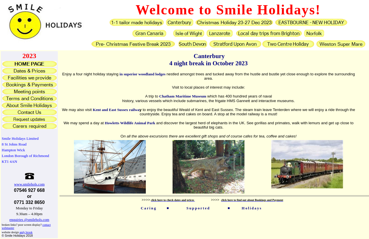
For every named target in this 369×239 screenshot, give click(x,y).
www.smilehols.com (29, 184)
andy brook (26, 232)
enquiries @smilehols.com (29, 219)
